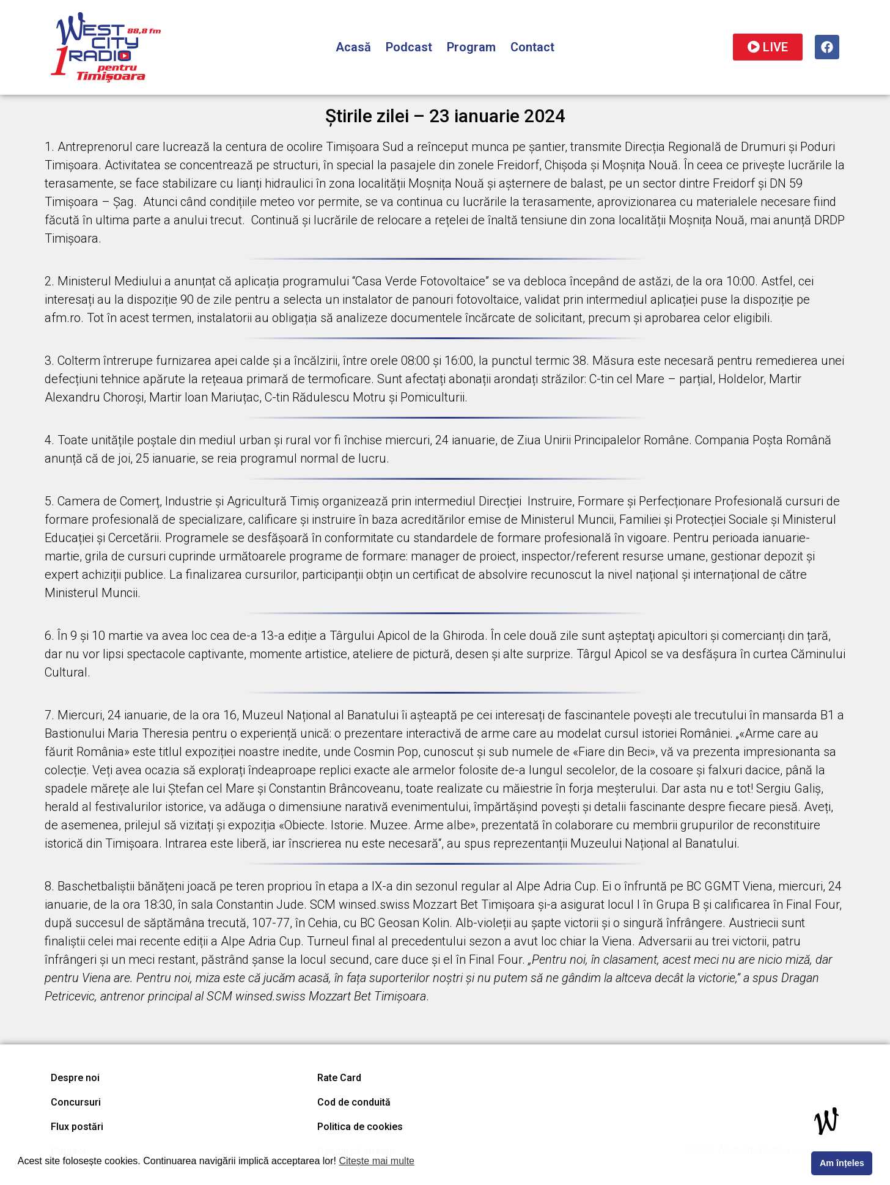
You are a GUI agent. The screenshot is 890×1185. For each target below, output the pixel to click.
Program (471, 47)
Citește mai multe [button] (376, 1161)
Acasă (353, 47)
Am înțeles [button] (842, 1163)
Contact (532, 47)
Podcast (409, 47)
